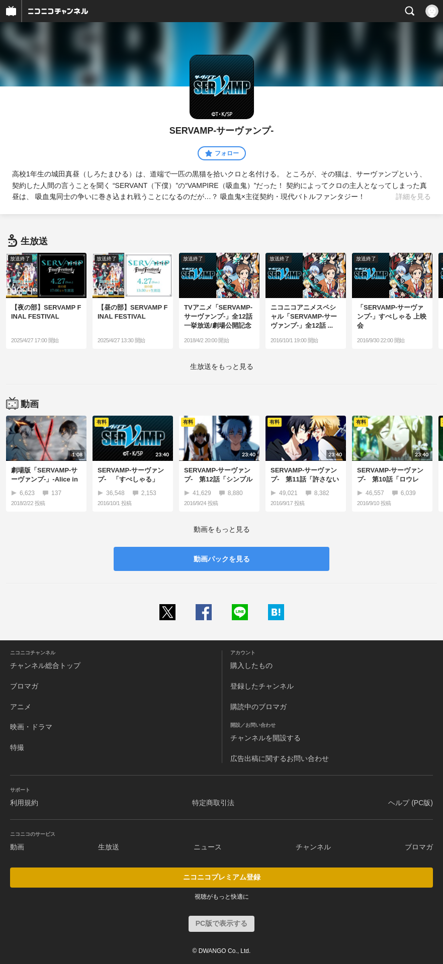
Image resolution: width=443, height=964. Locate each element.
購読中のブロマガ (258, 707)
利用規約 (24, 803)
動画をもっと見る (222, 529)
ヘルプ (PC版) (410, 803)
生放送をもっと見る (221, 366)
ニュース (208, 847)
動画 (17, 847)
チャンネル (313, 847)
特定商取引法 (213, 803)
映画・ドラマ (31, 727)
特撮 (17, 747)
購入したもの (251, 665)
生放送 (108, 847)
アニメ (20, 707)
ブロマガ (24, 686)
